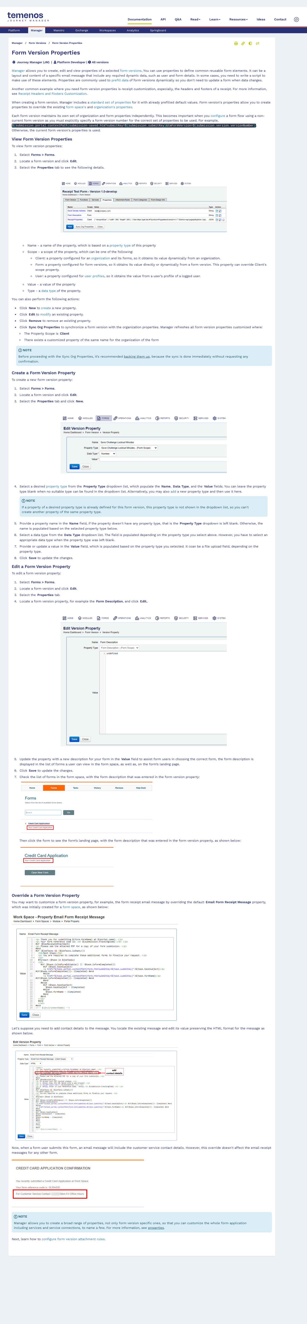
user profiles (94, 276)
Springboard (158, 30)
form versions (131, 71)
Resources (237, 19)
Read (194, 19)
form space (71, 907)
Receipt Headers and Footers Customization (52, 94)
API (163, 19)
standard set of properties (110, 102)
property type (120, 245)
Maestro (59, 30)
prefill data (120, 80)
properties (156, 1228)
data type (48, 291)
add (173, 491)
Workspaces (107, 30)
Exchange (81, 30)
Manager (36, 30)
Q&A (178, 19)
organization (100, 258)
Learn (213, 19)
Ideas (261, 19)
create (46, 308)
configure (218, 116)
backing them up (137, 356)
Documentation (140, 19)
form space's (76, 107)
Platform (14, 30)
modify (45, 314)
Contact (280, 19)
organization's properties (113, 107)
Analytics (133, 30)
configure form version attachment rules (73, 1239)
